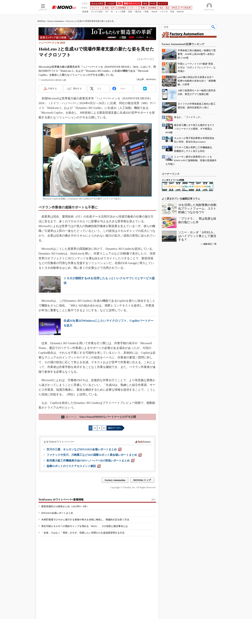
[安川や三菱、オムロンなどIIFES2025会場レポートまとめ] (84, 449)
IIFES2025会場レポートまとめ (57, 513)
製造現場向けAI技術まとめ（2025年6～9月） (65, 506)
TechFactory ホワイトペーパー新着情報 (61, 499)
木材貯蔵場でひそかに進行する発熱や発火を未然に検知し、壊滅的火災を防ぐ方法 (85, 519)
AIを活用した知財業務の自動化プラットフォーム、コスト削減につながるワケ (197, 208)
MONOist (41, 21)
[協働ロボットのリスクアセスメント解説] (74, 466)
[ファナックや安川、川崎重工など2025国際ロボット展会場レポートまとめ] (94, 454)
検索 (213, 26)
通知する (77, 88)
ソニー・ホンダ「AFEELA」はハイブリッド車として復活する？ (197, 236)
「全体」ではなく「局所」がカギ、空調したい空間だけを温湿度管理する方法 (82, 532)
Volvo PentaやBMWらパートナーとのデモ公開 (98, 416)
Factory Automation (56, 21)
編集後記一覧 (210, 244)
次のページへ (114, 428)
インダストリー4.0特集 (173, 180)
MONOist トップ (142, 480)
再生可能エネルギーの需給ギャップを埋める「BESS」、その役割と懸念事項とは (84, 526)
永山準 (140, 79)
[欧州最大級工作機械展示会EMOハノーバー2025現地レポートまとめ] (91, 460)
